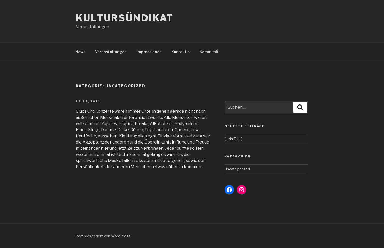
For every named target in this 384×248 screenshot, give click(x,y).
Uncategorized (237, 169)
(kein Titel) (233, 139)
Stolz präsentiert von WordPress (102, 236)
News (80, 52)
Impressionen (149, 52)
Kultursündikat (124, 18)
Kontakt (181, 52)
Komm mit (209, 52)
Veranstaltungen (111, 52)
